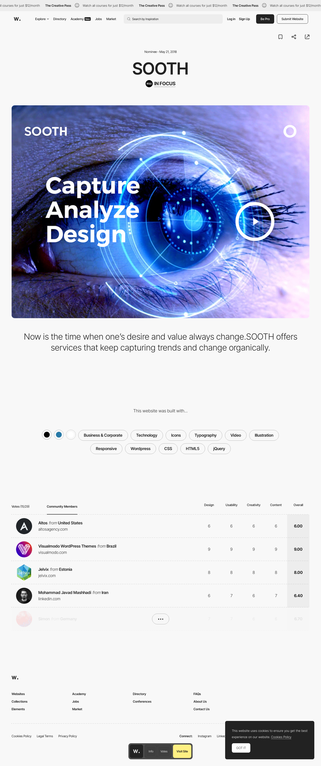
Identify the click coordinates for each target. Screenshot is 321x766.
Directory (59, 19)
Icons (176, 435)
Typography (206, 435)
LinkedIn (222, 736)
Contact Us (201, 709)
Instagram (205, 736)
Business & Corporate (103, 435)
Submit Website (292, 19)
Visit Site (182, 751)
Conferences (142, 701)
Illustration (264, 435)
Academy (81, 19)
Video (235, 435)
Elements (18, 709)
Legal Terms (45, 736)
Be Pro (265, 19)
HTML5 (193, 448)
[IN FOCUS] (160, 83)
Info (151, 751)
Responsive (106, 448)
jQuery (219, 448)
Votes (163, 751)
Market (111, 19)
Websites (18, 694)
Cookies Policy (21, 736)
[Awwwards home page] (136, 751)
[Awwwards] (17, 19)
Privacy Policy (67, 736)
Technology (146, 435)
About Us (200, 701)
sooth (160, 68)
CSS (168, 448)
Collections (19, 701)
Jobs (98, 19)
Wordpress (140, 448)
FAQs (197, 694)
